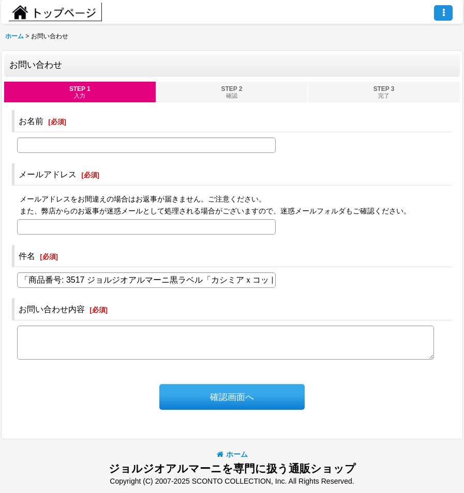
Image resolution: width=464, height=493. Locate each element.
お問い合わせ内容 (52, 309)
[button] (443, 13)
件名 (27, 255)
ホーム (232, 454)
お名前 (31, 121)
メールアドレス (48, 174)
